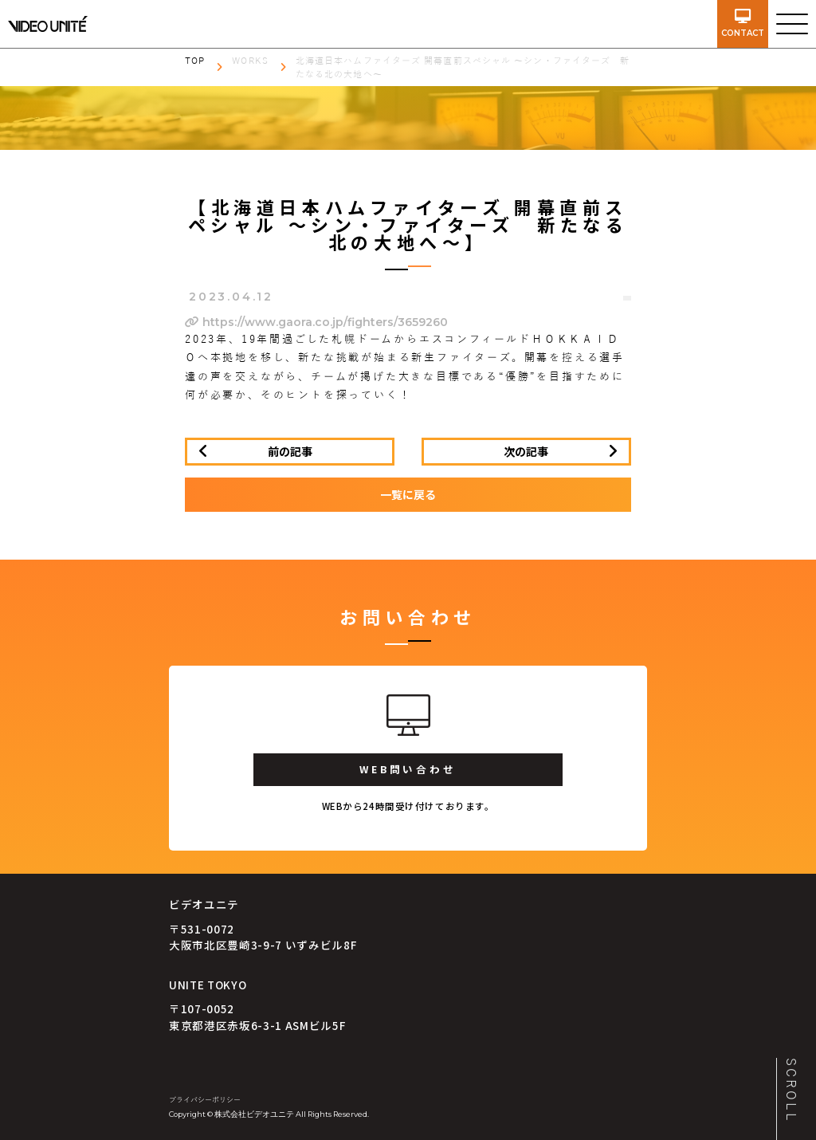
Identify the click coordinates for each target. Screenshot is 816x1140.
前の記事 (290, 451)
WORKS (250, 60)
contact (742, 23)
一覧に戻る (408, 494)
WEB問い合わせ (407, 768)
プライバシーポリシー (205, 1100)
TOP (195, 60)
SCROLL (790, 1090)
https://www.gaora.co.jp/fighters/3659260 (316, 322)
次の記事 (526, 451)
